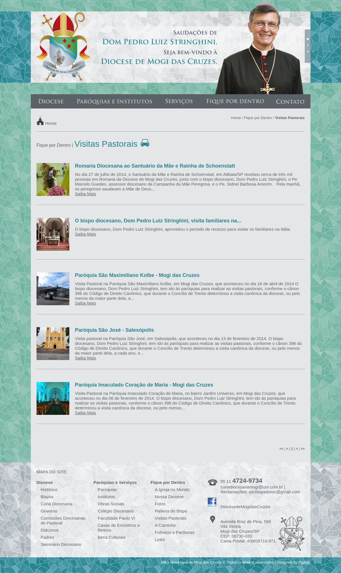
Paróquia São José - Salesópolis (114, 330)
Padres (48, 537)
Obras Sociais (111, 503)
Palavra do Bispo (171, 510)
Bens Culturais (112, 537)
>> (302, 449)
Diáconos (50, 530)
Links (160, 539)
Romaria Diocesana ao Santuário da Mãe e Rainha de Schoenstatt (155, 166)
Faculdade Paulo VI (116, 518)
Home (51, 123)
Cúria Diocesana (56, 503)
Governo (49, 510)
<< (282, 449)
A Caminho (165, 525)
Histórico (49, 489)
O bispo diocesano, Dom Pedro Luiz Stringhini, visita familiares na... (158, 221)
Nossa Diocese (169, 496)
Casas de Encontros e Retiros (119, 527)
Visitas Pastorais (171, 518)
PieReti (304, 562)
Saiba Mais (85, 193)
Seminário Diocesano (61, 544)
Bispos (47, 496)
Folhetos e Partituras (174, 532)
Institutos (106, 496)
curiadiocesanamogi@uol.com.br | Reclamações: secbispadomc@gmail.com (260, 489)
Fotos (160, 503)
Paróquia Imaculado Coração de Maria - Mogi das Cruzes (144, 385)
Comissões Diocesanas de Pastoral (63, 520)
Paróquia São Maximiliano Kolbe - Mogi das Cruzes (137, 275)
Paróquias (107, 489)
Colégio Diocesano (116, 510)
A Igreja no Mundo (172, 489)
